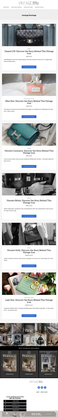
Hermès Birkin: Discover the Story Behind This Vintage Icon (29, 201)
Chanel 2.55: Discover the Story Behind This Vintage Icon (29, 52)
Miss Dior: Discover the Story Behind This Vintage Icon (29, 102)
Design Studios (39, 7)
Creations (6, 7)
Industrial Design (16, 7)
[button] (56, 365)
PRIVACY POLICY (44, 392)
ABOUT (38, 392)
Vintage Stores (28, 7)
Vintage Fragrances (29, 98)
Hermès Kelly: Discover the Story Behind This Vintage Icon (29, 251)
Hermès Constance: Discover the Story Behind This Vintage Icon (29, 152)
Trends (29, 48)
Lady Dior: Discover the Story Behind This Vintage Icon (29, 301)
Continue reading (29, 116)
